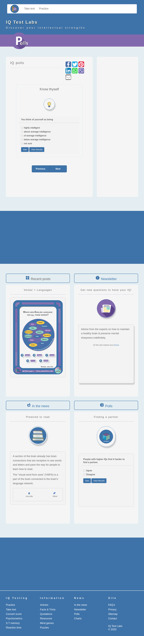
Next (58, 169)
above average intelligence (36, 132)
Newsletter (109, 279)
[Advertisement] (118, 125)
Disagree (89, 474)
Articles (44, 605)
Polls (108, 406)
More (55, 496)
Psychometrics (14, 618)
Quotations (46, 614)
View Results (36, 149)
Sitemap (113, 614)
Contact (112, 618)
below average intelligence (35, 139)
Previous (40, 169)
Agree (87, 470)
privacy (116, 345)
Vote (25, 149)
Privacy (112, 609)
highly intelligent (30, 128)
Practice (44, 8)
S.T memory (13, 623)
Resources (46, 618)
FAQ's (111, 605)
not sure (26, 143)
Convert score (14, 614)
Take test (29, 8)
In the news (40, 406)
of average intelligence (33, 135)
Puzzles (44, 627)
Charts (78, 618)
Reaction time (13, 627)
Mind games (47, 623)
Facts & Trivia (47, 609)
